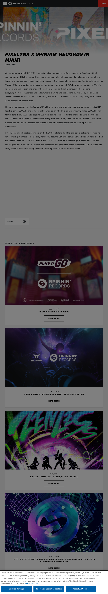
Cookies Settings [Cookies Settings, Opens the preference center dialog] (16, 589)
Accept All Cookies (81, 589)
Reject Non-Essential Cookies (49, 589)
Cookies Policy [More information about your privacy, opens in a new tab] (30, 584)
